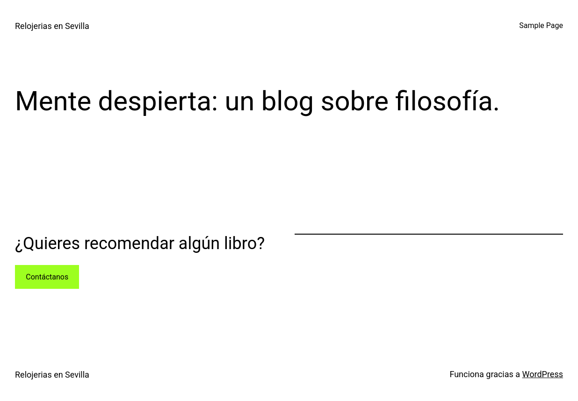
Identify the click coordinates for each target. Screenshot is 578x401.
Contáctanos (47, 276)
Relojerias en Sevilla (52, 26)
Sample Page (541, 25)
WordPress (542, 374)
